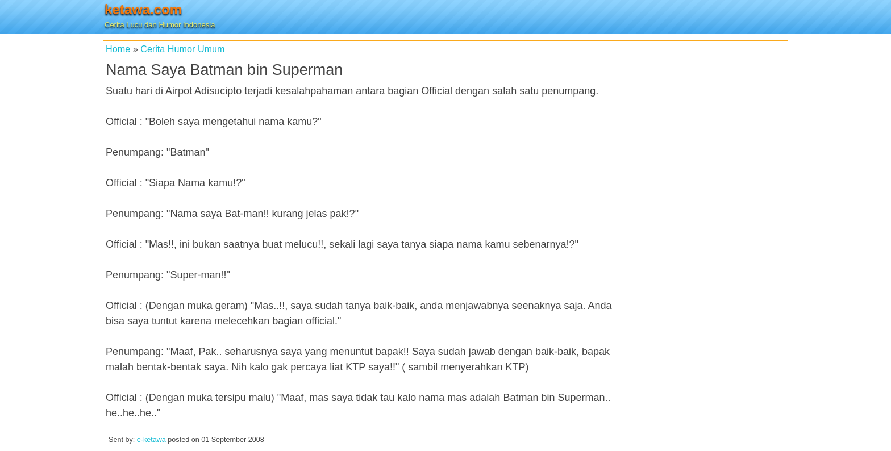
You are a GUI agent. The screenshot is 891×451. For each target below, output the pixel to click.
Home (118, 49)
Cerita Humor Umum (182, 49)
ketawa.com (143, 9)
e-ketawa (151, 440)
